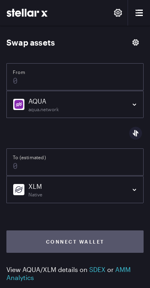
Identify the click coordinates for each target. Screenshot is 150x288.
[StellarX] (27, 13)
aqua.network (43, 109)
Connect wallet (75, 241)
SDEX (97, 269)
